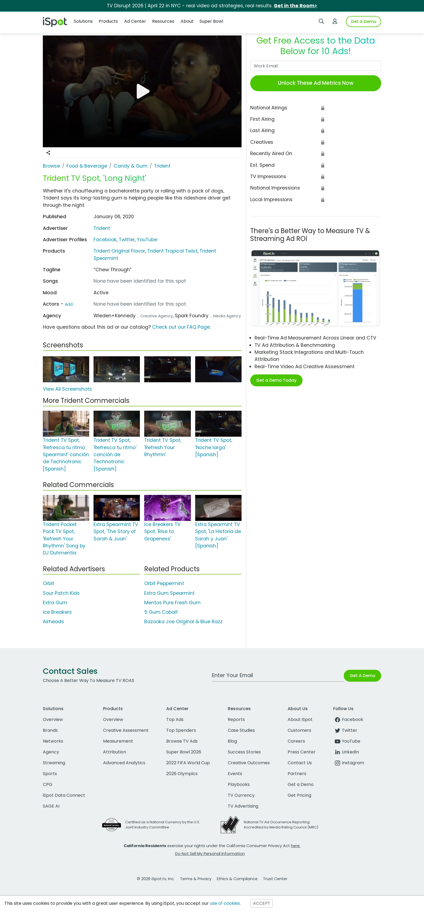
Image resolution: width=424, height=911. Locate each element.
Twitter (127, 239)
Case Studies (241, 730)
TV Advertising (243, 806)
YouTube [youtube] (346, 741)
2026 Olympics (182, 773)
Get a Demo (301, 784)
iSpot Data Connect (64, 795)
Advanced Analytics (124, 763)
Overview (53, 719)
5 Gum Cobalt (161, 612)
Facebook (105, 239)
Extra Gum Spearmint (169, 593)
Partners (297, 773)
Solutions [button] (83, 21)
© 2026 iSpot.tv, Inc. (156, 878)
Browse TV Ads (182, 741)
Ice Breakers (57, 612)
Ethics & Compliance (237, 878)
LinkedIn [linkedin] (346, 752)
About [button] (187, 21)
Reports (236, 719)
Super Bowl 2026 (183, 752)
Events (235, 773)
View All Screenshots (67, 389)
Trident (102, 228)
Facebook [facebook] (348, 719)
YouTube (147, 239)
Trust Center (275, 878)
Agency (51, 752)
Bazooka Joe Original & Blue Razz (183, 621)
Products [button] (108, 21)
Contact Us (300, 763)
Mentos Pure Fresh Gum (172, 602)
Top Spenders (181, 730)
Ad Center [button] (135, 21)
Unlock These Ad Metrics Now (316, 83)
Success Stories (244, 752)
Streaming (54, 763)
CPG (47, 784)
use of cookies (225, 903)
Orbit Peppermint (164, 583)
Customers (299, 730)
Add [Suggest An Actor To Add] (69, 304)
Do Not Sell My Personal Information (210, 853)
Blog (232, 741)
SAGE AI (51, 806)
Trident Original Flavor (119, 251)
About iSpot (300, 719)
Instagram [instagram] (348, 763)
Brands (50, 730)
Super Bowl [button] (211, 21)
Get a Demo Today (276, 380)
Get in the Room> (295, 5)
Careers (296, 741)
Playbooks (239, 784)
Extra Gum (55, 602)
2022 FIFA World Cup (188, 763)
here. (295, 845)
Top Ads (175, 719)
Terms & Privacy (195, 878)
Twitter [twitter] (345, 730)
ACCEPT (261, 903)
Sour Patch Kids (61, 593)
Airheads (53, 621)
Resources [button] (163, 21)
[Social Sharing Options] (48, 152)
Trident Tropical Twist (172, 251)
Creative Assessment (126, 730)
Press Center (302, 752)
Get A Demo (363, 21)
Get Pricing (299, 795)
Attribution (114, 752)
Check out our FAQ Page (181, 327)
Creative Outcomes (249, 763)
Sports (50, 773)
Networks (53, 741)
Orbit (48, 583)
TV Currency (241, 795)
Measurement (118, 741)
